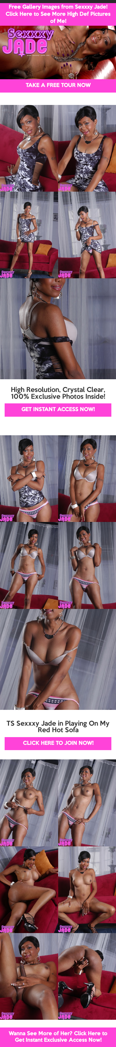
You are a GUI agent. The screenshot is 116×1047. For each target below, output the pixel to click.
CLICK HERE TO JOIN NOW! (58, 743)
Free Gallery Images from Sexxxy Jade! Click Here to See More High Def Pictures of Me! (58, 14)
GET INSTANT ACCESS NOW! (58, 409)
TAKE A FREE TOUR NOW (58, 85)
